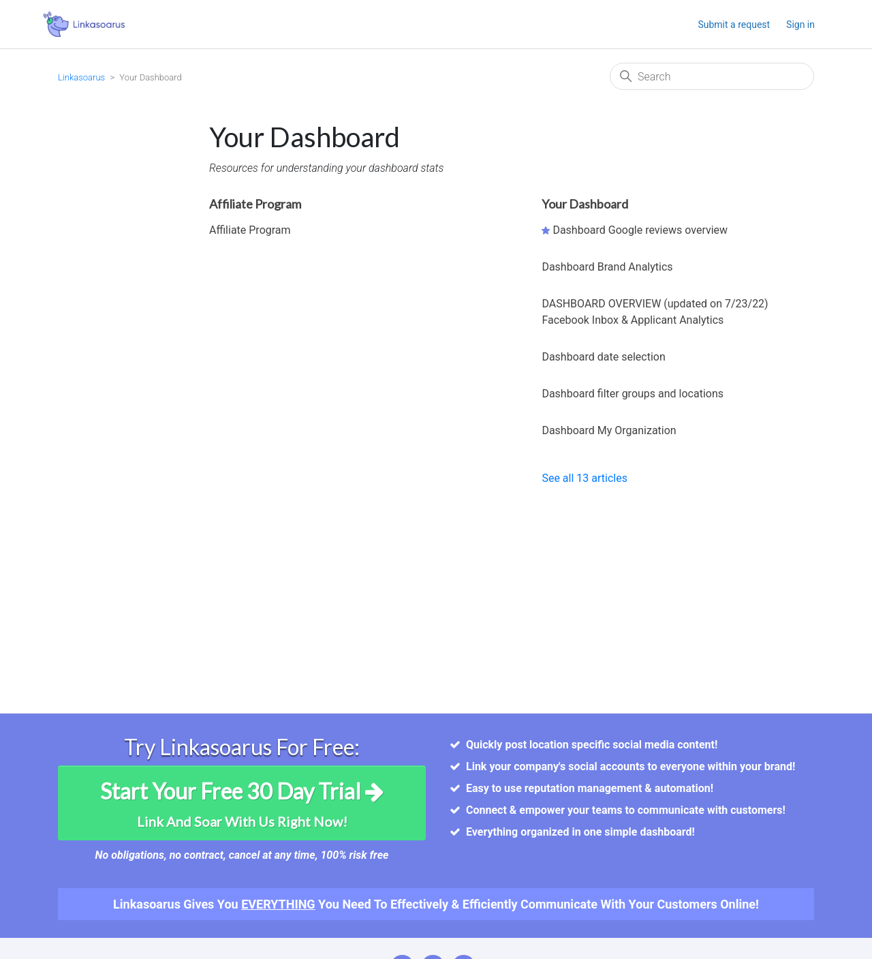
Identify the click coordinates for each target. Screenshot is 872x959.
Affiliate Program (255, 203)
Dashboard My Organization (609, 430)
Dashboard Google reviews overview (640, 230)
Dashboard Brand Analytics (607, 266)
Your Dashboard (585, 203)
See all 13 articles (584, 478)
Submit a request (734, 24)
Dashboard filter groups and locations (632, 393)
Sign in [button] (800, 24)
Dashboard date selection (603, 356)
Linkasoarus (81, 77)
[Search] (712, 76)
